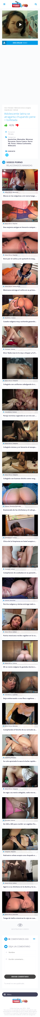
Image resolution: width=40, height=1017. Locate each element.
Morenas (29, 139)
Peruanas (11, 141)
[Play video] (20, 25)
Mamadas (10, 108)
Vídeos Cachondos (24, 143)
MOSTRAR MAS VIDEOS (20, 929)
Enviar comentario (20, 977)
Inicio (5, 108)
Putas (13, 143)
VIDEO (20, 43)
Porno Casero (21, 141)
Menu (9, 994)
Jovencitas (12, 139)
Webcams (12, 145)
